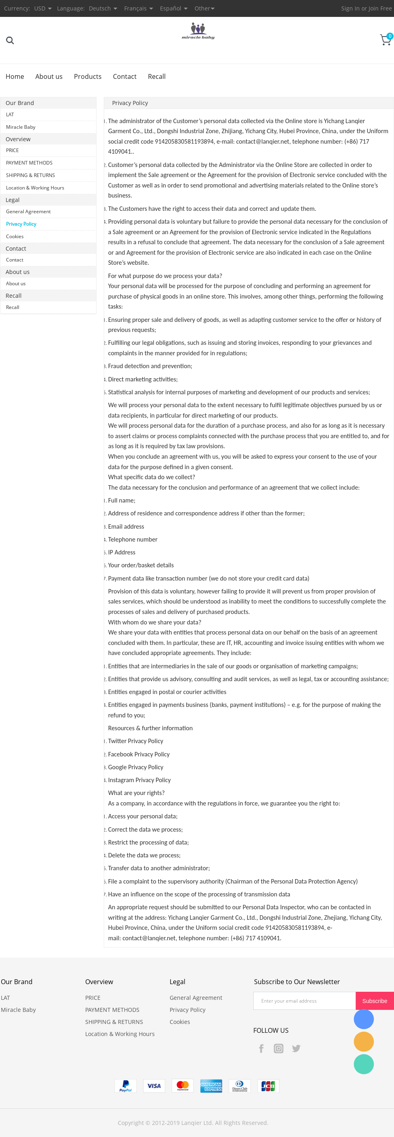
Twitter (296, 1048)
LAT (10, 114)
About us (49, 76)
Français (135, 8)
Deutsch (100, 8)
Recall (157, 76)
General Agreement (28, 211)
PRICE (12, 150)
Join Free (380, 8)
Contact (125, 76)
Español (170, 8)
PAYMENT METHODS (29, 162)
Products (88, 76)
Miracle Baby (20, 127)
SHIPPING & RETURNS (30, 175)
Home (15, 76)
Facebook (261, 1048)
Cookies (15, 236)
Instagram (279, 1048)
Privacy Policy (21, 223)
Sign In (350, 8)
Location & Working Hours (35, 187)
